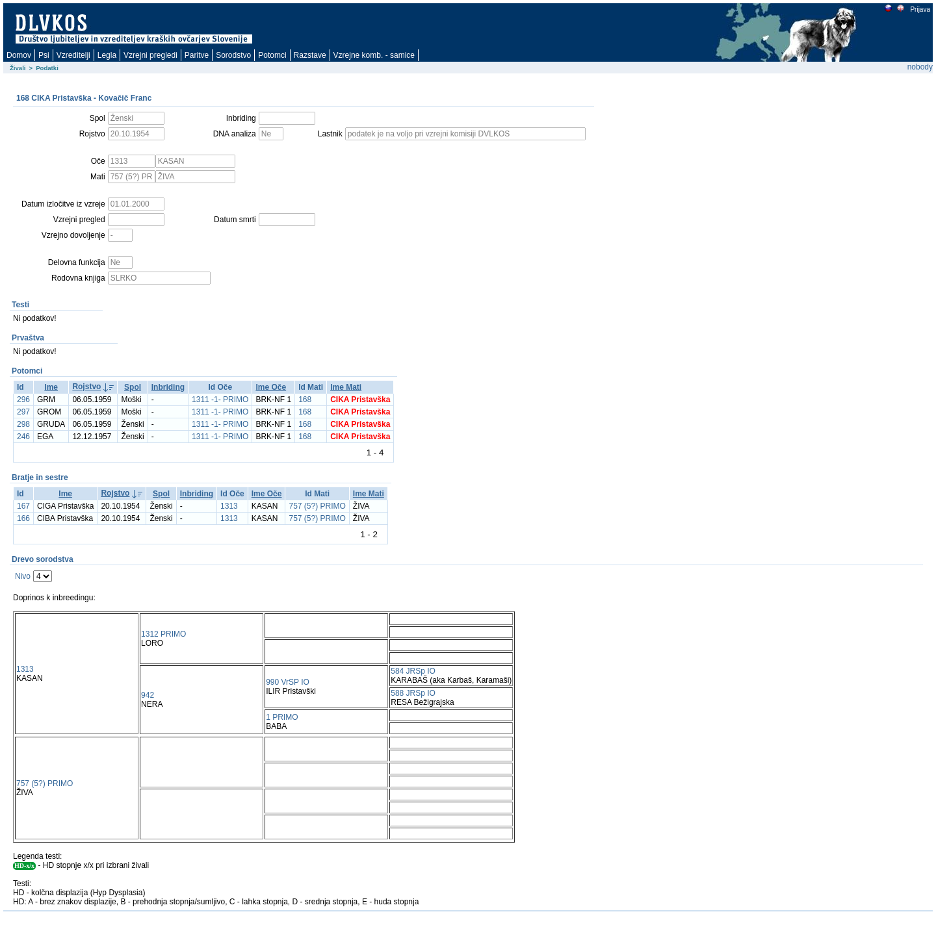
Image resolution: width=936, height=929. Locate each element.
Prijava (919, 9)
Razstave (310, 55)
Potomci (272, 55)
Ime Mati (345, 387)
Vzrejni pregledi (150, 55)
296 (23, 399)
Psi (43, 55)
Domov (18, 55)
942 (147, 695)
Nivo (23, 576)
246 (23, 436)
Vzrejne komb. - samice (374, 55)
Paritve (197, 55)
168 (304, 399)
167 (23, 506)
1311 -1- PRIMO (220, 399)
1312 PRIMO (163, 634)
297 (23, 411)
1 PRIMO (282, 717)
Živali (18, 67)
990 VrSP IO (287, 682)
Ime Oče (270, 387)
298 (23, 424)
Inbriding (168, 387)
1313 (229, 506)
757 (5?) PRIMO (317, 506)
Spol (132, 387)
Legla (107, 55)
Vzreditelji (73, 55)
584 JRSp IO (413, 671)
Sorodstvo (233, 55)
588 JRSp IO (413, 693)
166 (23, 518)
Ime (51, 387)
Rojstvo (86, 386)
